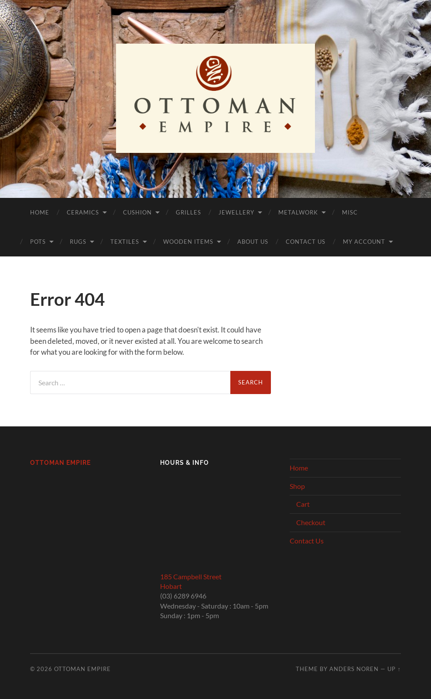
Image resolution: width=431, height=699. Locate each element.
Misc (350, 212)
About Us (252, 241)
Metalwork (298, 212)
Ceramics (83, 212)
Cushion (137, 212)
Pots (38, 241)
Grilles (188, 212)
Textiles (124, 241)
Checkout (310, 522)
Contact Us (305, 241)
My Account (364, 241)
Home (39, 212)
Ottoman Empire (60, 462)
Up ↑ (393, 668)
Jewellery (236, 212)
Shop (297, 486)
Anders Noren (354, 668)
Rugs (78, 241)
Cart (303, 504)
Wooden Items (188, 241)
